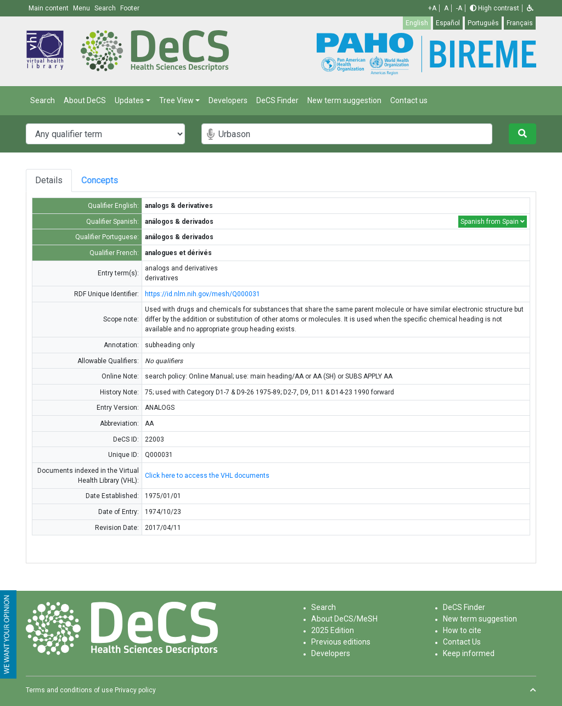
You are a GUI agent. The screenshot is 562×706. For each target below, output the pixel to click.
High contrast (494, 8)
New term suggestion (344, 100)
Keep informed (468, 653)
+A (432, 8)
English (417, 23)
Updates (129, 100)
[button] (530, 8)
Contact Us (462, 641)
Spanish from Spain (492, 221)
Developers (228, 100)
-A (459, 8)
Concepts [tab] (115, 180)
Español (448, 23)
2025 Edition (332, 630)
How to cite (462, 630)
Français (520, 23)
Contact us (409, 100)
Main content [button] (49, 8)
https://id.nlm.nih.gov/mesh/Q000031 (202, 294)
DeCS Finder (277, 100)
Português (483, 23)
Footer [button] (129, 8)
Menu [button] (82, 8)
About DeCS (85, 100)
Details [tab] (49, 180)
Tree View (176, 100)
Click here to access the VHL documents (207, 475)
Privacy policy (135, 690)
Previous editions (340, 641)
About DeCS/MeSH (344, 618)
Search (42, 100)
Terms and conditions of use (69, 690)
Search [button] (105, 8)
